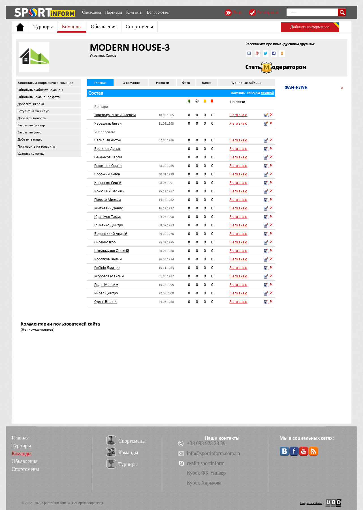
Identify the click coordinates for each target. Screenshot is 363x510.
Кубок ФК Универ (206, 473)
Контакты (134, 12)
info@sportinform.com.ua (213, 453)
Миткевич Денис (108, 208)
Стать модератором (275, 68)
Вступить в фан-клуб (33, 111)
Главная (100, 83)
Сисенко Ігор (105, 242)
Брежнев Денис (107, 148)
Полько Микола (107, 199)
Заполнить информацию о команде (45, 83)
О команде (131, 83)
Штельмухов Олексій (111, 250)
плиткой (267, 93)
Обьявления (103, 26)
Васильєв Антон (107, 140)
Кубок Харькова (204, 483)
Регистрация (267, 12)
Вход (237, 12)
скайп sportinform (206, 463)
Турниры (43, 26)
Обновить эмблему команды (40, 90)
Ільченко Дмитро (108, 225)
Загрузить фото (29, 132)
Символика (91, 12)
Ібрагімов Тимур (107, 216)
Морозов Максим (109, 276)
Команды (72, 26)
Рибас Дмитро (106, 293)
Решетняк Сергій (108, 165)
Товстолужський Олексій (115, 115)
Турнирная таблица (246, 83)
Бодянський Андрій (110, 233)
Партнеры (113, 12)
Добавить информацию (309, 27)
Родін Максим (106, 284)
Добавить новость (32, 118)
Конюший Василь (109, 191)
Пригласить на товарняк (36, 146)
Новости (162, 83)
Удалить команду (31, 154)
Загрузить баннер (31, 125)
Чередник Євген (107, 123)
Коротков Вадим (108, 259)
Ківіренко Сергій (107, 182)
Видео (207, 83)
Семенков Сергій (108, 157)
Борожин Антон (107, 174)
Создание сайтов (311, 503)
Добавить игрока (31, 104)
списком (253, 93)
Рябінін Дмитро (106, 267)
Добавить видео (30, 139)
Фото (186, 83)
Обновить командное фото (39, 97)
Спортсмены (139, 26)
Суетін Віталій (105, 301)
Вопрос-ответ (158, 12)
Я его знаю (238, 115)
